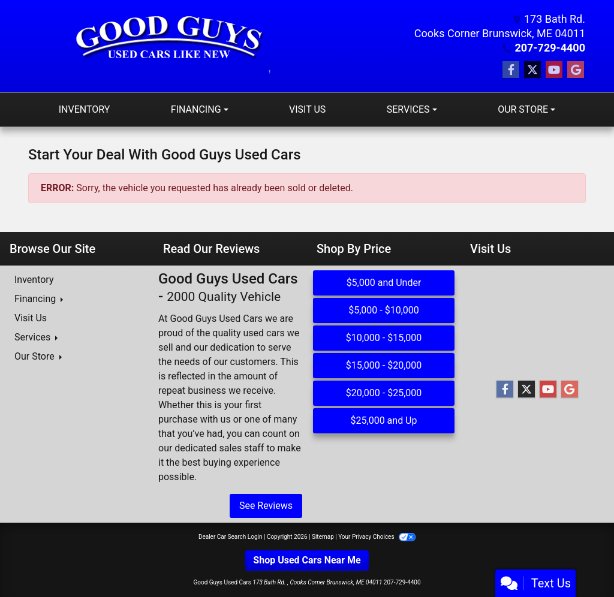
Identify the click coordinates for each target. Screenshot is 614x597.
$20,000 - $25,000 (384, 393)
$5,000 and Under (384, 282)
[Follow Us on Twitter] (532, 70)
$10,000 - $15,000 (384, 337)
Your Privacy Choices (377, 536)
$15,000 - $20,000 (384, 365)
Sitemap (323, 536)
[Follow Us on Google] (575, 70)
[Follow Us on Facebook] (510, 70)
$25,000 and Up (384, 420)
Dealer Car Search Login (230, 536)
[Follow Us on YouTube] (554, 70)
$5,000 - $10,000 (383, 310)
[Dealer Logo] (168, 46)
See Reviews (266, 505)
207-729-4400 (550, 47)
